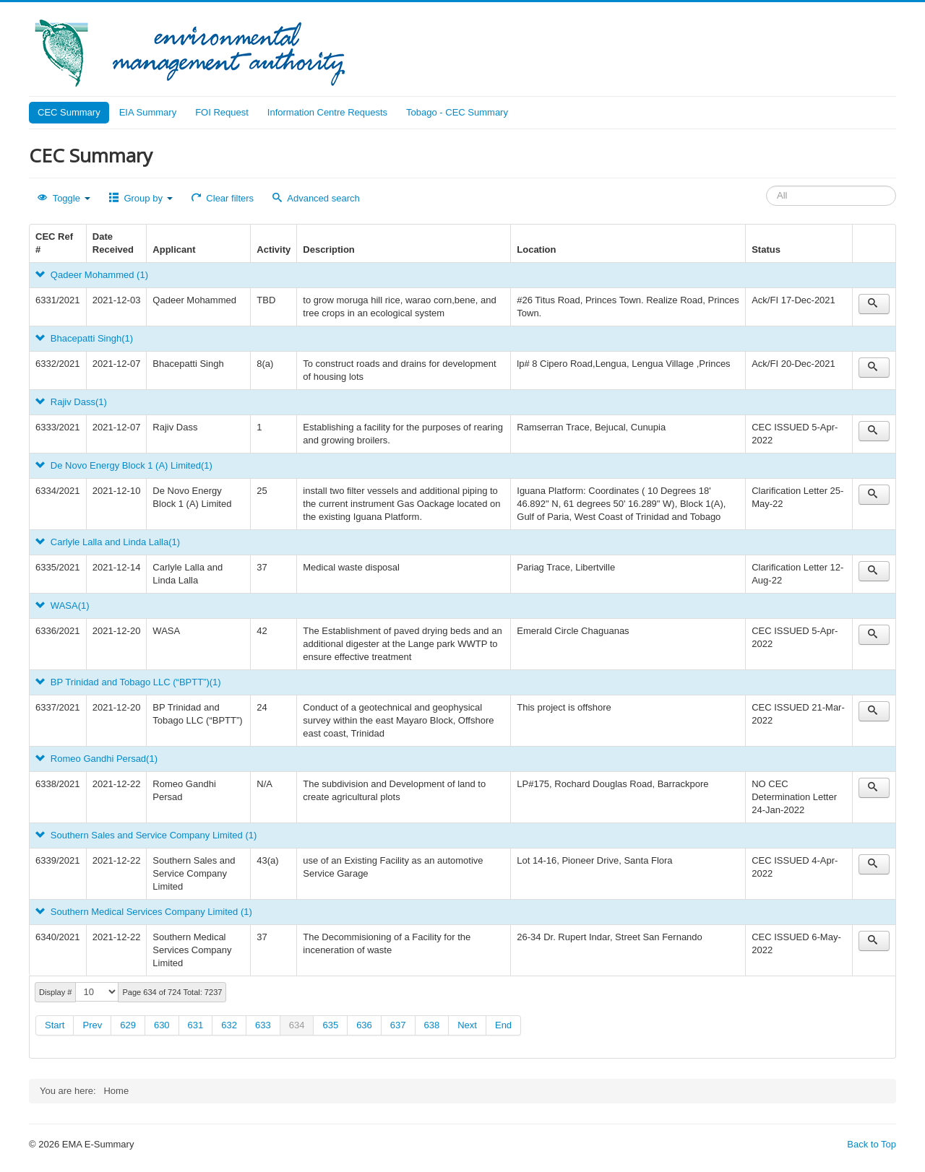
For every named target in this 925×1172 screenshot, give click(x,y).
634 (297, 1025)
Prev (92, 1025)
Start (54, 1025)
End (503, 1025)
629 (128, 1025)
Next (467, 1025)
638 (432, 1025)
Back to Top (871, 1144)
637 (398, 1025)
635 (330, 1025)
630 (162, 1025)
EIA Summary (147, 112)
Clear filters (223, 198)
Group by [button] (141, 198)
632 (229, 1025)
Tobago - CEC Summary (457, 112)
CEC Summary (69, 112)
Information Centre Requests (327, 112)
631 (196, 1025)
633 (263, 1025)
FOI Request (222, 112)
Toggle (64, 198)
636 (364, 1025)
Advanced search (316, 198)
